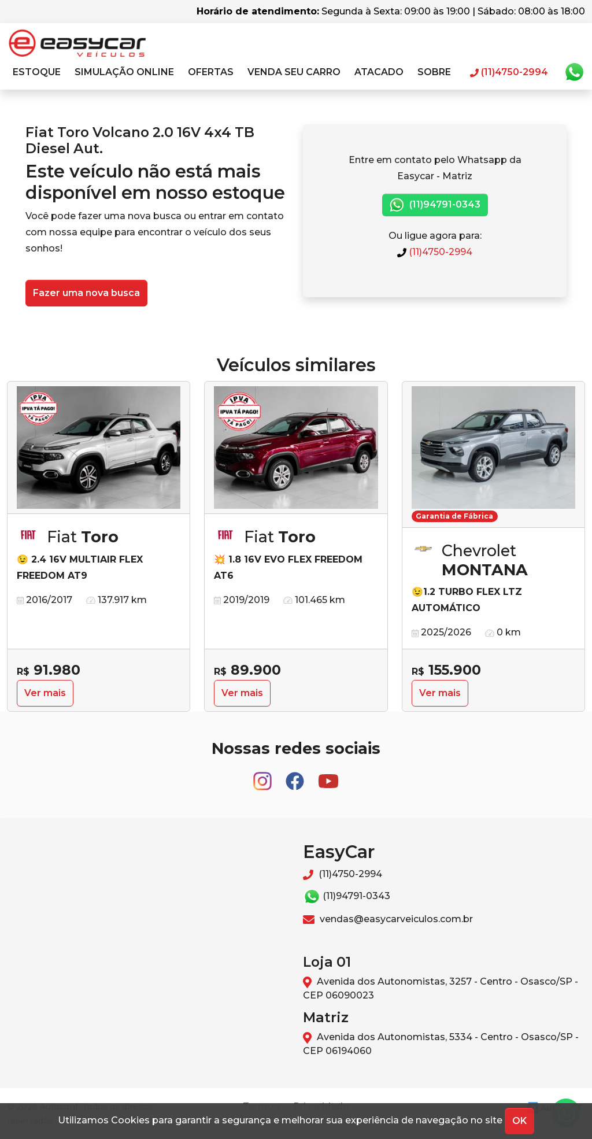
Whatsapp (574, 72)
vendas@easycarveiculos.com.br (388, 919)
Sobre (434, 71)
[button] (37, 72)
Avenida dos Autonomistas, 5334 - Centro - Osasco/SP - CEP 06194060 (441, 1043)
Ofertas (211, 71)
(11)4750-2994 (434, 251)
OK (519, 1120)
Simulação (124, 71)
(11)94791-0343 (435, 205)
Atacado (379, 71)
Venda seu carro (294, 71)
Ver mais (45, 692)
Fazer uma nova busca (86, 292)
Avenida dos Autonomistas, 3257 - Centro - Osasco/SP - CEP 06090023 (440, 988)
